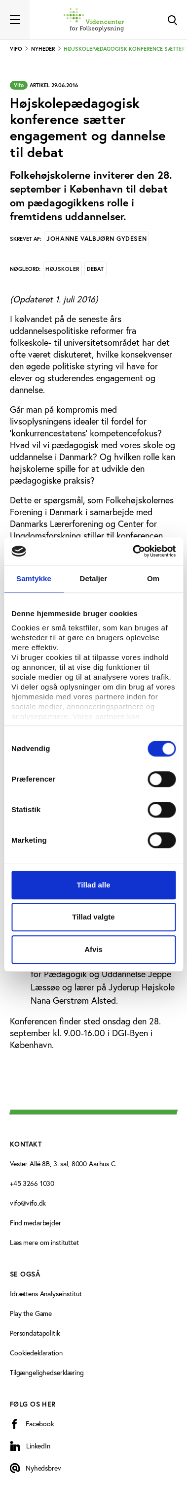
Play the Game (31, 1313)
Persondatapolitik (35, 1333)
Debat (95, 268)
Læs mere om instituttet (44, 1242)
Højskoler (62, 268)
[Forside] (94, 20)
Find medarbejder (35, 1222)
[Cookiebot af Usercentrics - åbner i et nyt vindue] (133, 551)
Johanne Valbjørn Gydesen (96, 238)
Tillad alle (93, 885)
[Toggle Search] (172, 19)
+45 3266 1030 (32, 1183)
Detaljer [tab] (94, 578)
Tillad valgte (93, 917)
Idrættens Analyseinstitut (46, 1293)
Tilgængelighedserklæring (47, 1372)
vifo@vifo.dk (28, 1203)
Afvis (93, 949)
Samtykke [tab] (33, 578)
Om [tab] (153, 578)
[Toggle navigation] (15, 19)
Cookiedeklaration (36, 1352)
